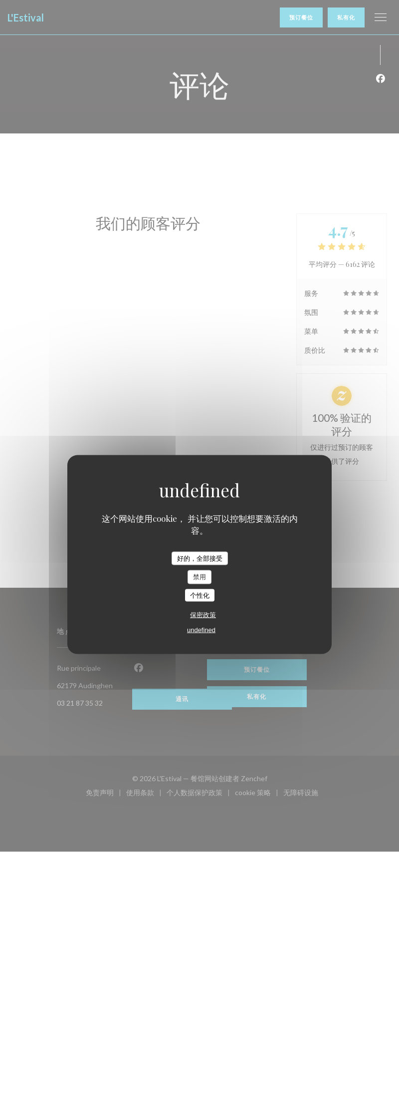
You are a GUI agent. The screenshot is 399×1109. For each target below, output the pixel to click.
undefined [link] (201, 630)
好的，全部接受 (199, 558)
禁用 (199, 577)
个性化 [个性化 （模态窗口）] (199, 595)
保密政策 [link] (203, 615)
